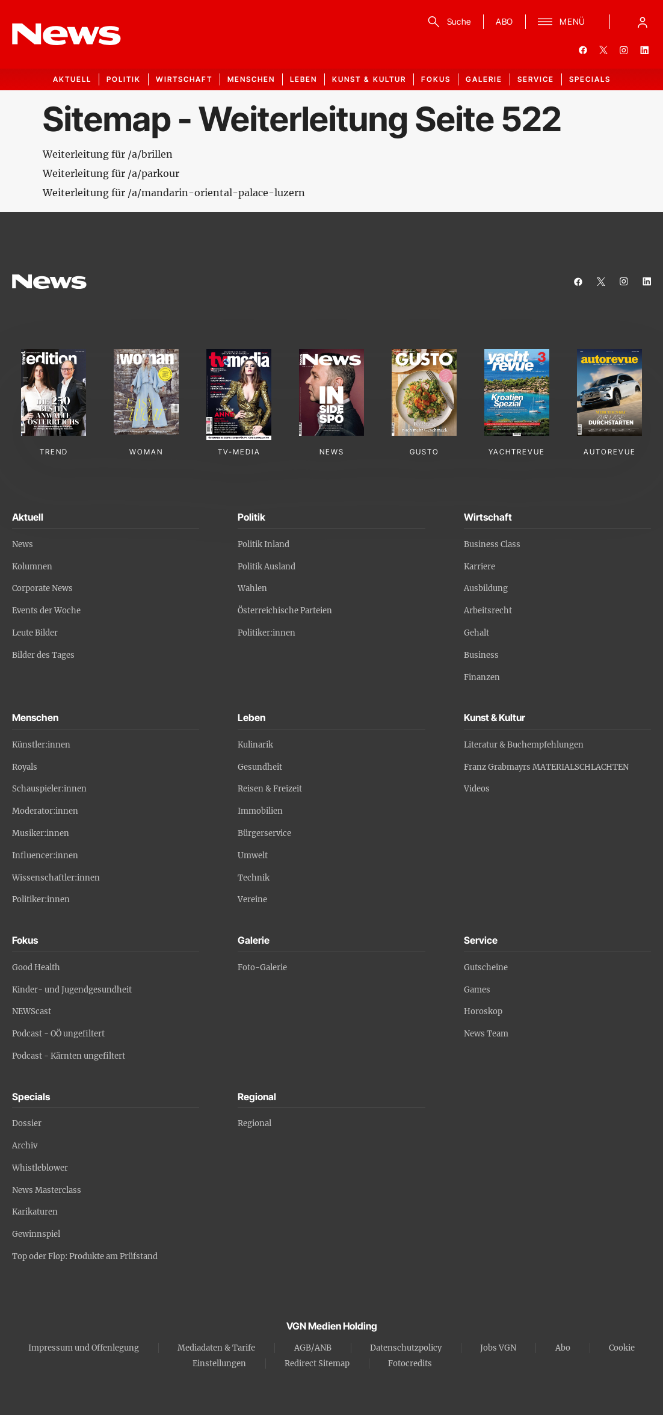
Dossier (27, 1123)
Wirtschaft (184, 79)
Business (481, 655)
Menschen (251, 79)
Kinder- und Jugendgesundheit (72, 990)
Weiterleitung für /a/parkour (111, 173)
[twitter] (603, 50)
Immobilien (260, 811)
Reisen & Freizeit (270, 789)
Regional (254, 1123)
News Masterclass (46, 1190)
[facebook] (583, 50)
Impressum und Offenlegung (83, 1348)
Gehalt (476, 633)
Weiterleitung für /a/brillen (108, 154)
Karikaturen (35, 1212)
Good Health (36, 967)
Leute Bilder (35, 633)
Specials (590, 79)
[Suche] (447, 21)
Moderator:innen (45, 811)
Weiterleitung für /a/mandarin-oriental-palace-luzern (174, 193)
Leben (303, 79)
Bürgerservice (264, 833)
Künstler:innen (41, 745)
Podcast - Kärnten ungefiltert (68, 1056)
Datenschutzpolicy (406, 1348)
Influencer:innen (45, 855)
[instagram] (624, 50)
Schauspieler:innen (49, 789)
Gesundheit (260, 767)
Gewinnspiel (36, 1234)
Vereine (252, 899)
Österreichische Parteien (285, 610)
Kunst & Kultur (369, 79)
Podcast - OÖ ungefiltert (58, 1034)
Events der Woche (46, 610)
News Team (486, 1034)
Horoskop (483, 1011)
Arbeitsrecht (488, 610)
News (22, 544)
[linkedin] (644, 50)
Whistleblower (40, 1168)
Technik (254, 878)
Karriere (479, 567)
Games (477, 990)
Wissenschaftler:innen (56, 878)
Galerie (484, 79)
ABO (504, 21)
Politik (123, 79)
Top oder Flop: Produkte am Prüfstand (85, 1256)
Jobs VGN (498, 1348)
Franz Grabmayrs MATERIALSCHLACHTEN (546, 767)
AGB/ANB (313, 1348)
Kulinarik (255, 745)
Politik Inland (263, 544)
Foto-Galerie (262, 967)
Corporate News (42, 588)
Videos (477, 789)
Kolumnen (32, 567)
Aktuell (72, 79)
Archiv (24, 1146)
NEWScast (31, 1011)
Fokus (436, 79)
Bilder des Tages (43, 655)
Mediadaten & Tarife (216, 1348)
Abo (562, 1348)
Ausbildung (486, 588)
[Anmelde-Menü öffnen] (642, 21)
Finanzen (482, 677)
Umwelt (253, 855)
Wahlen (252, 588)
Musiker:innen (40, 833)
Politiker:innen (266, 633)
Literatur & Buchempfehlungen (524, 745)
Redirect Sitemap (317, 1363)
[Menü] (561, 21)
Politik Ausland (266, 567)
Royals (24, 767)
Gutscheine (486, 967)
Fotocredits (410, 1363)
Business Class (492, 544)
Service (535, 79)
